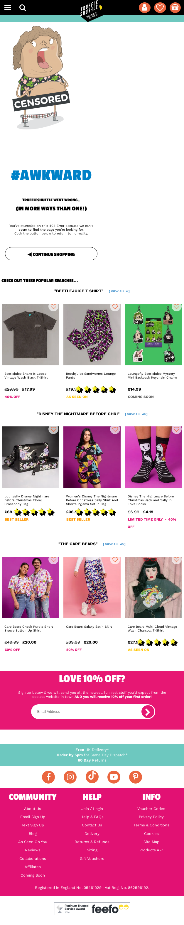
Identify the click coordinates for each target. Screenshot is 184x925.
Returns (92, 760)
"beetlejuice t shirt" (92, 290)
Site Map (151, 842)
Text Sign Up (32, 825)
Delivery (92, 834)
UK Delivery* (92, 749)
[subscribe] (147, 711)
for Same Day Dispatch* (92, 755)
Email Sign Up (32, 817)
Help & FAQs (92, 817)
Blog (33, 834)
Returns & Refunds (92, 842)
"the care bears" (92, 543)
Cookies (151, 834)
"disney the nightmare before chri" (92, 413)
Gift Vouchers (92, 859)
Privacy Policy (151, 817)
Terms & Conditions (151, 825)
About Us (32, 809)
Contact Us (92, 825)
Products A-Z (151, 850)
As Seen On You (32, 842)
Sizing (92, 850)
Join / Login (92, 809)
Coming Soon (33, 875)
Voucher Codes (151, 809)
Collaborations (32, 859)
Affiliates (33, 867)
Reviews (32, 850)
